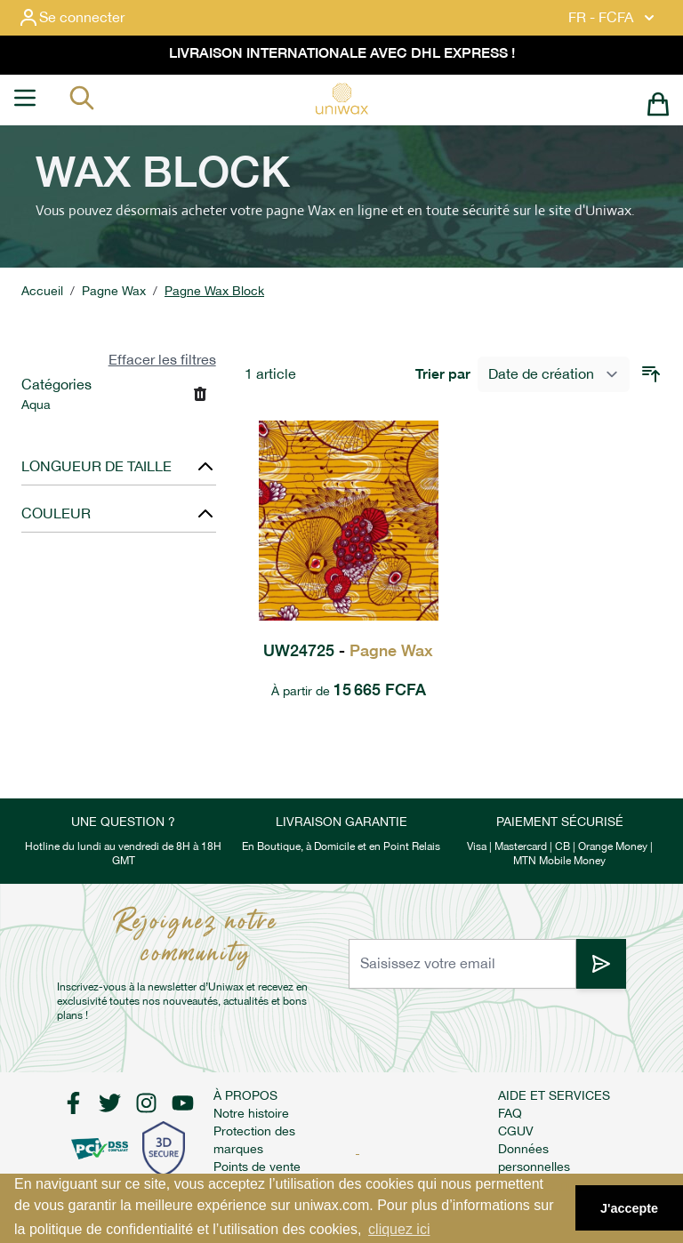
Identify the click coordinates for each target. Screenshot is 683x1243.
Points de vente (257, 1166)
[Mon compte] (85, 18)
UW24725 (348, 650)
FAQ (510, 1113)
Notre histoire (251, 1113)
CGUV (516, 1131)
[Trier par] (554, 374)
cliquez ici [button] (399, 1229)
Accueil (42, 291)
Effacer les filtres (162, 359)
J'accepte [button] (629, 1208)
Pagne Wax (114, 291)
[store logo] (341, 98)
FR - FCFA (613, 18)
